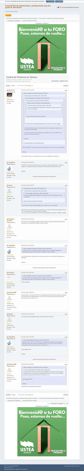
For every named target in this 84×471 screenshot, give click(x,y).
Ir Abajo (8, 85)
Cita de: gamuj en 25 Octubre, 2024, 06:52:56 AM (37, 100)
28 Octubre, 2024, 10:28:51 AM (27, 218)
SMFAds (5, 467)
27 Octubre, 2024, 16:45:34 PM (27, 185)
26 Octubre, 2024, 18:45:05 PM (27, 162)
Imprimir (66, 85)
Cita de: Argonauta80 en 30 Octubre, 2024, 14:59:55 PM (36, 340)
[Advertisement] (74, 100)
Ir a (48, 403)
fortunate (11, 272)
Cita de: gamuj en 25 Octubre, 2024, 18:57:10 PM (36, 95)
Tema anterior (55, 81)
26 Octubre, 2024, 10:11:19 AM (27, 90)
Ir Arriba (8, 394)
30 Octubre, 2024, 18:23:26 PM (27, 364)
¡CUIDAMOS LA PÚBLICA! (42, 23)
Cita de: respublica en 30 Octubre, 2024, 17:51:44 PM (35, 367)
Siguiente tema (64, 81)
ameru (10, 185)
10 (27, 85)
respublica (11, 162)
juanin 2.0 (11, 90)
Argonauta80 (12, 292)
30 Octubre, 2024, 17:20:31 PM (27, 313)
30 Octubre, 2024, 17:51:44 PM (27, 336)
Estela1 (10, 314)
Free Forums (11, 467)
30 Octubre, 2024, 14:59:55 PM (27, 292)
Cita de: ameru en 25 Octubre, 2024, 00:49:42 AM (38, 103)
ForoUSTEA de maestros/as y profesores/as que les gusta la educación (28, 6)
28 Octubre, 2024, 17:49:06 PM (27, 245)
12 (32, 85)
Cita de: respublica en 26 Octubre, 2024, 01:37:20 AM (35, 93)
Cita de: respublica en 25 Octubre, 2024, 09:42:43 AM (37, 98)
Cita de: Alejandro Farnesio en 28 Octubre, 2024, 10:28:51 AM (37, 248)
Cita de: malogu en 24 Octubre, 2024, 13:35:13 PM (39, 105)
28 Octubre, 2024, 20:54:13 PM (27, 272)
